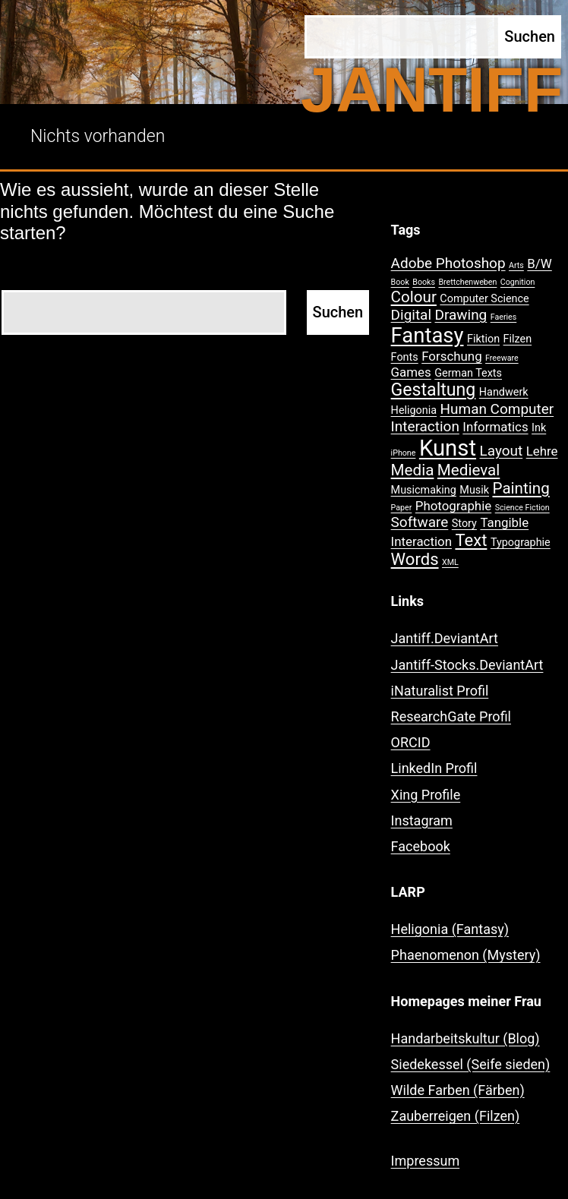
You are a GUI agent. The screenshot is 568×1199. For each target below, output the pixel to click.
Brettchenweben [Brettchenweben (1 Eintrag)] (467, 282)
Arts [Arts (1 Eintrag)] (516, 265)
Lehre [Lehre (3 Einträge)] (542, 451)
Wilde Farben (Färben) (458, 1090)
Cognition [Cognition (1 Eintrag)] (517, 282)
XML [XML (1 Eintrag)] (450, 562)
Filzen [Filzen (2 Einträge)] (517, 339)
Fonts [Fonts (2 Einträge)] (404, 357)
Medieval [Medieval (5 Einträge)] (468, 470)
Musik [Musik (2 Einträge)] (474, 490)
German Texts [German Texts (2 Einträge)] (468, 373)
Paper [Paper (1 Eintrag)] (401, 508)
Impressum (425, 1161)
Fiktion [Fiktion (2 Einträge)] (483, 339)
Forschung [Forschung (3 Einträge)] (451, 356)
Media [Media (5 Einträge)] (412, 470)
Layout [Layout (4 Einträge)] (501, 450)
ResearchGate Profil (451, 716)
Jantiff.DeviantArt (444, 638)
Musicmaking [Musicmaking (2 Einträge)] (423, 490)
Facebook (420, 846)
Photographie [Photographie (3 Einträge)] (453, 505)
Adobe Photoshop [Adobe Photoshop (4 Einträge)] (448, 263)
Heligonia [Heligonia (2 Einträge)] (414, 410)
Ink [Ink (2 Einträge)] (539, 427)
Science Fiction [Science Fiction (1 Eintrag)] (522, 508)
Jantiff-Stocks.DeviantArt (467, 665)
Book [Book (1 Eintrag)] (400, 282)
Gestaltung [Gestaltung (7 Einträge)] (433, 390)
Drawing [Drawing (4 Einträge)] (461, 314)
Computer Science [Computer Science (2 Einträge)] (484, 298)
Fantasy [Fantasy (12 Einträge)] (427, 335)
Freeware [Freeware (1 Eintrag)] (502, 358)
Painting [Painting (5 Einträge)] (521, 488)
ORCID (411, 742)
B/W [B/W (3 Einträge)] (539, 263)
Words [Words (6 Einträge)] (415, 559)
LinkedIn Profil (434, 768)
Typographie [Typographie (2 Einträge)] (521, 542)
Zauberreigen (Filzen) (455, 1116)
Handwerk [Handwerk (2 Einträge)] (504, 392)
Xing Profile (426, 795)
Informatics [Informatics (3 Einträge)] (495, 426)
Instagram (422, 820)
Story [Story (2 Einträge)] (464, 523)
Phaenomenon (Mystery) (466, 955)
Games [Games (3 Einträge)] (411, 372)
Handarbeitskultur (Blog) (465, 1038)
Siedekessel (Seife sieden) (471, 1064)
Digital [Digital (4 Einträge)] (411, 314)
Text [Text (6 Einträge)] (471, 540)
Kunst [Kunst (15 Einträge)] (447, 448)
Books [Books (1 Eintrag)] (423, 282)
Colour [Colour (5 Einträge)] (414, 297)
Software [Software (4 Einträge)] (420, 522)
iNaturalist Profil (440, 691)
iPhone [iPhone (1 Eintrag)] (403, 453)
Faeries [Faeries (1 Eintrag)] (504, 317)
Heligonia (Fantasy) (450, 929)
